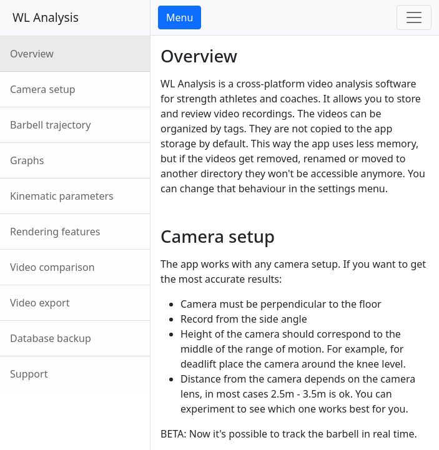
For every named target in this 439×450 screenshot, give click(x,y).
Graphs (27, 160)
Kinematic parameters (62, 196)
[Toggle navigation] (414, 17)
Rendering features (55, 231)
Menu (179, 17)
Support (28, 374)
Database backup (50, 338)
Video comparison (52, 267)
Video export (40, 303)
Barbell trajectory (50, 125)
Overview (32, 54)
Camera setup (43, 89)
